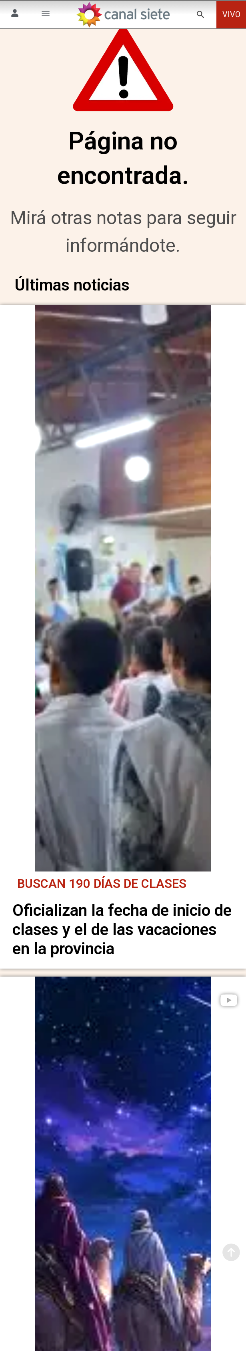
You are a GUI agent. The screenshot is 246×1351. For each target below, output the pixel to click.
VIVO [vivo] (231, 14)
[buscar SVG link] (200, 16)
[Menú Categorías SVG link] (45, 14)
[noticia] (123, 596)
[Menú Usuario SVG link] (15, 14)
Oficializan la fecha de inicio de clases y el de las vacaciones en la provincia (122, 933)
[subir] (231, 1252)
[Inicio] (123, 14)
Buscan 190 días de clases (101, 887)
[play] (229, 1003)
